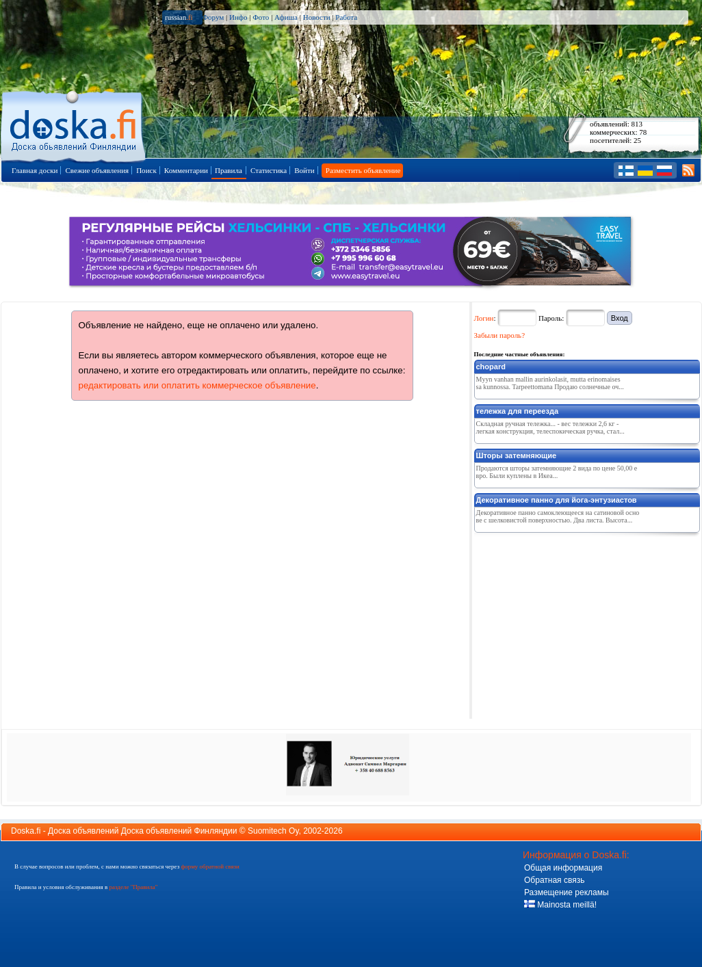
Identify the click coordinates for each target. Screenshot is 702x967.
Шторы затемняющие (516, 455)
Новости (316, 17)
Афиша (286, 17)
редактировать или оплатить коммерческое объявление (197, 385)
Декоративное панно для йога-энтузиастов (556, 500)
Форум (213, 17)
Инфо (238, 17)
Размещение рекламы (566, 892)
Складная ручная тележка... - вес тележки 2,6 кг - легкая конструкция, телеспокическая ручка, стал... (550, 427)
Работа (346, 17)
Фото (260, 17)
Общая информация (563, 868)
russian (179, 17)
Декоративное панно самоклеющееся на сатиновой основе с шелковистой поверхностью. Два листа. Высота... (558, 516)
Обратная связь (554, 880)
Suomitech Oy (273, 831)
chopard (491, 366)
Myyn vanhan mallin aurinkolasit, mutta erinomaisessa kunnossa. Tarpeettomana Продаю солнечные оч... (550, 382)
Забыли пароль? (499, 335)
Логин (484, 318)
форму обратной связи (210, 866)
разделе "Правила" (133, 887)
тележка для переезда (517, 411)
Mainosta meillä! (560, 905)
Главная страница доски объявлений (74, 124)
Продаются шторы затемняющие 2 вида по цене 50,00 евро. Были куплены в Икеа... (557, 471)
